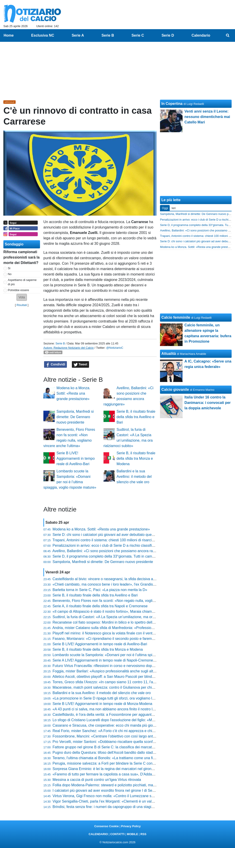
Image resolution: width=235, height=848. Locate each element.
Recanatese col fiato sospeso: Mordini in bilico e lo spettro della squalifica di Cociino (120, 622)
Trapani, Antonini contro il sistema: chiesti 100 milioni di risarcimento (107, 540)
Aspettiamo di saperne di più (22, 282)
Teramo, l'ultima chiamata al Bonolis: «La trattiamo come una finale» (107, 758)
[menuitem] (227, 35)
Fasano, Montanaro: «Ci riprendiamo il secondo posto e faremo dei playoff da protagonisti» (125, 639)
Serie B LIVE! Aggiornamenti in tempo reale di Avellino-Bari (75, 458)
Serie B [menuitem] (107, 35)
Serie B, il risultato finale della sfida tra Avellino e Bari (136, 417)
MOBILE (132, 834)
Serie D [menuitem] (168, 35)
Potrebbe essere (18, 290)
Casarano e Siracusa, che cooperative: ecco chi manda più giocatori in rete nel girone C (123, 725)
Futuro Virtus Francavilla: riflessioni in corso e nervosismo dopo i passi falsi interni (118, 666)
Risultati (21, 305)
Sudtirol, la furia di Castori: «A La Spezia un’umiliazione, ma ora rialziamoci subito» (119, 617)
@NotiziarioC (114, 347)
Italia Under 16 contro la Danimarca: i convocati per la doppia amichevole (207, 402)
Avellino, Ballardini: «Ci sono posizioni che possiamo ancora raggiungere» (111, 551)
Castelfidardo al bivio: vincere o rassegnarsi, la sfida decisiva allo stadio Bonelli (116, 579)
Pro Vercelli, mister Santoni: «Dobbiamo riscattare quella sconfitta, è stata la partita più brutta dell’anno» (136, 742)
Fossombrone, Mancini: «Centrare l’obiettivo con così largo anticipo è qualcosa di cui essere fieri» (131, 736)
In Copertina (171, 104)
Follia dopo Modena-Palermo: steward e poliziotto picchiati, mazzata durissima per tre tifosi (125, 785)
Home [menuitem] (9, 35)
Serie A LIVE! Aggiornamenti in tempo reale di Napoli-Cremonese (105, 660)
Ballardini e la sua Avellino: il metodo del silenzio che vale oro (134, 476)
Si (9, 268)
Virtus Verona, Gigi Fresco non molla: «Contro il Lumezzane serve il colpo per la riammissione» (129, 796)
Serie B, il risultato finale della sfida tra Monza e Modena (136, 458)
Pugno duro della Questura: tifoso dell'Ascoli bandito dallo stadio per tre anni (114, 752)
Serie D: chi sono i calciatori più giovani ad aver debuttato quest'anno (108, 535)
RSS (143, 834)
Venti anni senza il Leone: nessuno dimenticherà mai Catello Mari (207, 116)
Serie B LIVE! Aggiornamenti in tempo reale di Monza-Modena (102, 704)
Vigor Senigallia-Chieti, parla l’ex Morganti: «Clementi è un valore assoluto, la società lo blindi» (128, 801)
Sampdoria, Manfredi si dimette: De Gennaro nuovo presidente (75, 417)
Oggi (165, 208)
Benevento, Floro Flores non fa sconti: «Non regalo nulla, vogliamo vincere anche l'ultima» (125, 601)
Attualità (168, 354)
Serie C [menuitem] (138, 35)
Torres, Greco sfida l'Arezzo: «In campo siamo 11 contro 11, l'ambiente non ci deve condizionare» (130, 682)
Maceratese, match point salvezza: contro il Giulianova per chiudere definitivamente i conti (125, 687)
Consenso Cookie (106, 826)
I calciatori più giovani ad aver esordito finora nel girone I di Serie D (106, 790)
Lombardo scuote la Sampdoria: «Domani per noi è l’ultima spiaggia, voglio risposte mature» (127, 655)
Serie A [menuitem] (78, 35)
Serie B (60, 343)
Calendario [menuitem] (201, 35)
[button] (21, 297)
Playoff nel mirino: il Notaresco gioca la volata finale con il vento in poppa (111, 633)
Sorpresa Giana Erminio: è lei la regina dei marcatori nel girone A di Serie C (113, 769)
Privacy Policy (131, 826)
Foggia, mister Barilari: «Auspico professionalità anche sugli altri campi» (110, 671)
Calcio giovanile (175, 389)
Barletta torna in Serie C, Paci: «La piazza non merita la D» (100, 590)
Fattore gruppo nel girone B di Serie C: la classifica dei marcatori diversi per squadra (120, 747)
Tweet (80, 365)
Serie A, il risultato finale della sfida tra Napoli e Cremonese (100, 606)
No (10, 274)
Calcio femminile (175, 317)
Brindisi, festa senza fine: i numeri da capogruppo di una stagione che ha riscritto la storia (124, 807)
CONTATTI (117, 834)
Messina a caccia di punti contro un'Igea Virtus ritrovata (97, 780)
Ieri (174, 208)
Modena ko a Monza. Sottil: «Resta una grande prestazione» (73, 393)
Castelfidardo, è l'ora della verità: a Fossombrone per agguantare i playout (112, 714)
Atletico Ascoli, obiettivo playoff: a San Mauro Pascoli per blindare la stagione (114, 676)
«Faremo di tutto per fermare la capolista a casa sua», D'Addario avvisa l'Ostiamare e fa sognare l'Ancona (137, 774)
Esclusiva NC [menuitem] (42, 35)
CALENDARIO (98, 834)
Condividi (55, 365)
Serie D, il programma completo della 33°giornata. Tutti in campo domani (111, 556)
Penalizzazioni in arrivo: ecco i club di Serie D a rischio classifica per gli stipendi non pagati (125, 545)
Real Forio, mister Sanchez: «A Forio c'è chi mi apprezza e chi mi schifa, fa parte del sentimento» (130, 731)
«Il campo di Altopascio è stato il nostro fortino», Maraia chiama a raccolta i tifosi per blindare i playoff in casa (140, 611)
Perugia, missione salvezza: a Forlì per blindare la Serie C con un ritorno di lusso (117, 763)
